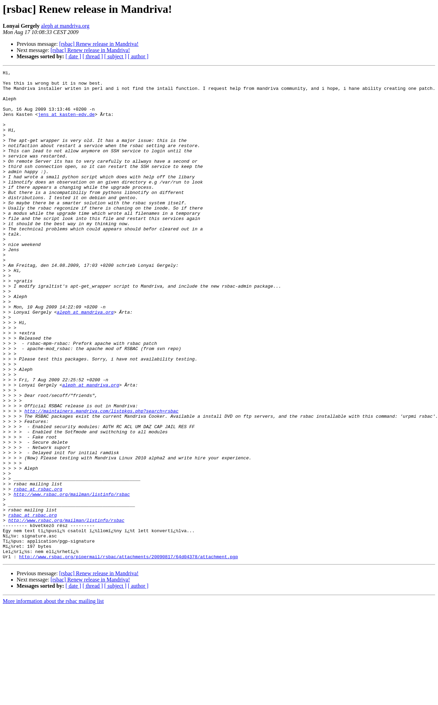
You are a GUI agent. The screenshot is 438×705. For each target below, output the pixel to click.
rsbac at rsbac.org (38, 573)
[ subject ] (115, 56)
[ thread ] (92, 56)
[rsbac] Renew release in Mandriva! (99, 44)
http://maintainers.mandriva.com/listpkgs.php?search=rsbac (101, 479)
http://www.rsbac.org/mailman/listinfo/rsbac (72, 579)
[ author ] (138, 56)
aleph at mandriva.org (65, 26)
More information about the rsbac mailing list (53, 699)
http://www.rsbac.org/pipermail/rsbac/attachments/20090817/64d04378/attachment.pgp (128, 654)
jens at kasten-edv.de (66, 123)
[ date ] (73, 56)
